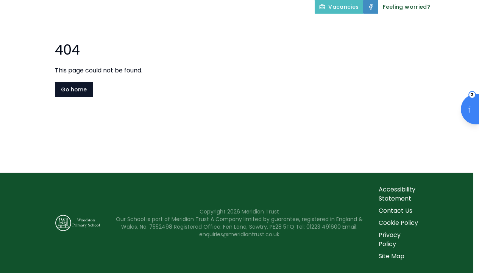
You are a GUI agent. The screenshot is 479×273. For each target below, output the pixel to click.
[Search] (451, 7)
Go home (74, 89)
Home (118, 24)
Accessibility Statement (397, 194)
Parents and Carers (438, 24)
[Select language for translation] (467, 7)
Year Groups (365, 24)
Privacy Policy (390, 239)
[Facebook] (370, 7)
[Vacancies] (339, 7)
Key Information (225, 24)
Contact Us (456, 42)
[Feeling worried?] (406, 7)
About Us (161, 24)
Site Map (391, 256)
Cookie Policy (398, 222)
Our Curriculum (298, 24)
